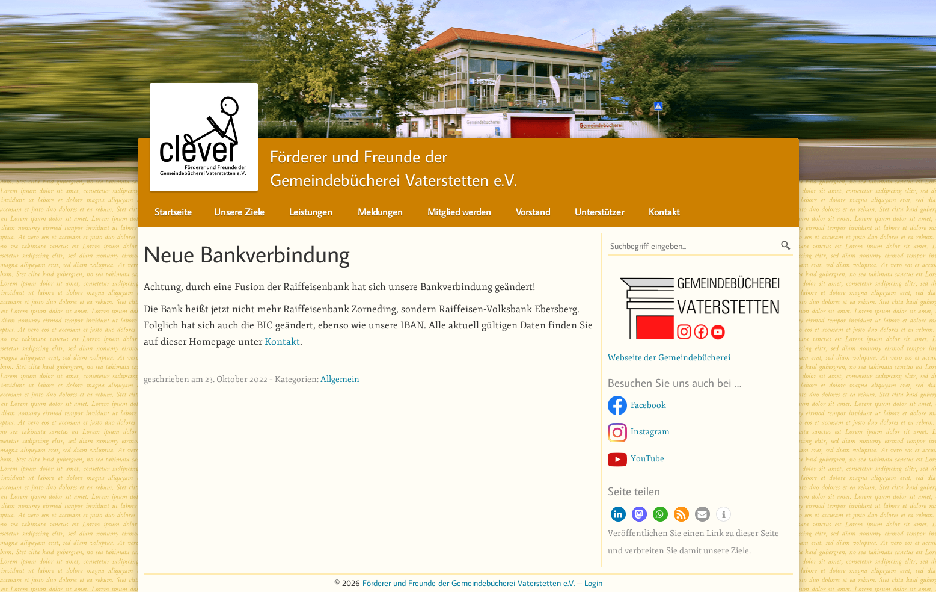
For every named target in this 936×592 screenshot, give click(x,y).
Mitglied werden (459, 212)
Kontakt (664, 212)
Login (593, 582)
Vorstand (533, 212)
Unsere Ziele (239, 212)
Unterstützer (599, 212)
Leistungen (310, 212)
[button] (618, 514)
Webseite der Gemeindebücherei (669, 357)
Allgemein (339, 379)
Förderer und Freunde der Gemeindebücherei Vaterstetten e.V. (468, 582)
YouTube (647, 458)
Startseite (173, 212)
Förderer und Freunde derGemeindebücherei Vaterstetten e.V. (333, 164)
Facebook (648, 404)
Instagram (650, 431)
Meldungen (380, 212)
